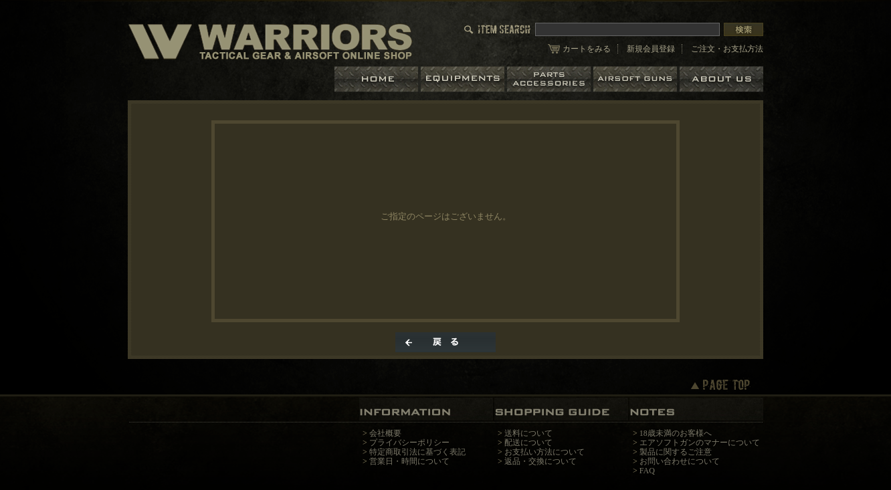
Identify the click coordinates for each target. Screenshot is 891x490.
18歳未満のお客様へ (675, 433)
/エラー (270, 41)
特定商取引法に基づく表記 (417, 452)
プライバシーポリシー (409, 442)
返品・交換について (540, 461)
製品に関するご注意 (675, 452)
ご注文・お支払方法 (727, 48)
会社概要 (385, 433)
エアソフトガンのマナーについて (699, 442)
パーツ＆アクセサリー (550, 79)
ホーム (377, 79)
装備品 (464, 79)
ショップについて (721, 79)
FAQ (647, 470)
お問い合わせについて (679, 461)
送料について (528, 433)
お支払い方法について (544, 452)
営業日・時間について (409, 461)
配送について (528, 442)
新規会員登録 (651, 48)
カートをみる (587, 48)
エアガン (636, 79)
